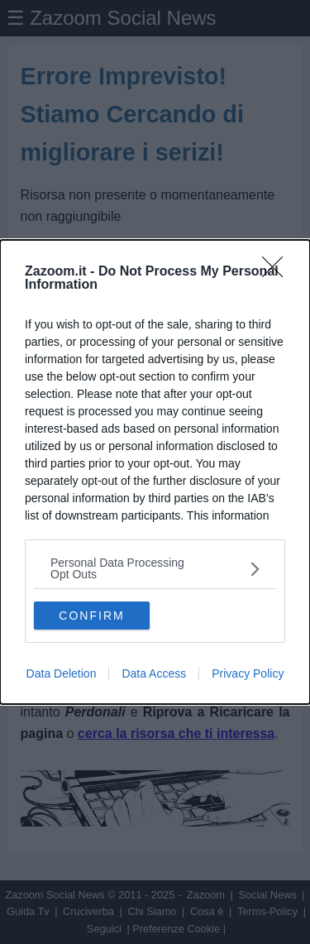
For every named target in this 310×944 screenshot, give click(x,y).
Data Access (154, 673)
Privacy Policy (248, 673)
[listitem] (155, 568)
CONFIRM (91, 614)
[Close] (277, 272)
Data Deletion (61, 673)
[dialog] (155, 472)
